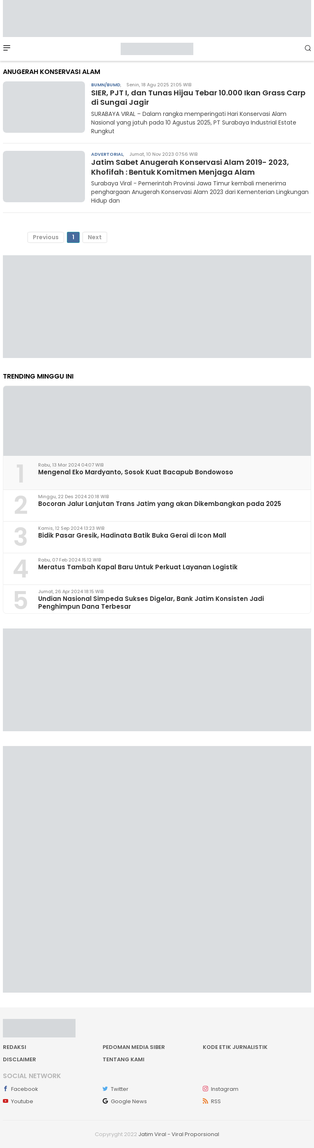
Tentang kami (123, 1059)
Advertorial (107, 154)
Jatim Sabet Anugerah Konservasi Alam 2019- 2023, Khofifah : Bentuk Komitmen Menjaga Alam (190, 167)
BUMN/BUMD (105, 84)
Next (95, 237)
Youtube (18, 1101)
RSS (212, 1101)
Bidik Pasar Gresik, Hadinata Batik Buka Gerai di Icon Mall (132, 535)
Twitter (115, 1089)
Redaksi (14, 1047)
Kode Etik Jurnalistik (235, 1047)
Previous (46, 237)
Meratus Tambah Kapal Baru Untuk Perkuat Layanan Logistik (138, 567)
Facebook (20, 1089)
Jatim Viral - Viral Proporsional (178, 1134)
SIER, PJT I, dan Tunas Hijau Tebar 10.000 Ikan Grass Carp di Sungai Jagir (198, 97)
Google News (125, 1101)
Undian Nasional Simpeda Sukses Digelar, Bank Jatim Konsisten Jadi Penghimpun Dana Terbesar (151, 602)
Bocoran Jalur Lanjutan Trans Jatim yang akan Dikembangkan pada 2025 (159, 503)
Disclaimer (19, 1059)
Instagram (220, 1089)
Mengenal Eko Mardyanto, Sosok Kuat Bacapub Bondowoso (135, 472)
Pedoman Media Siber (134, 1047)
